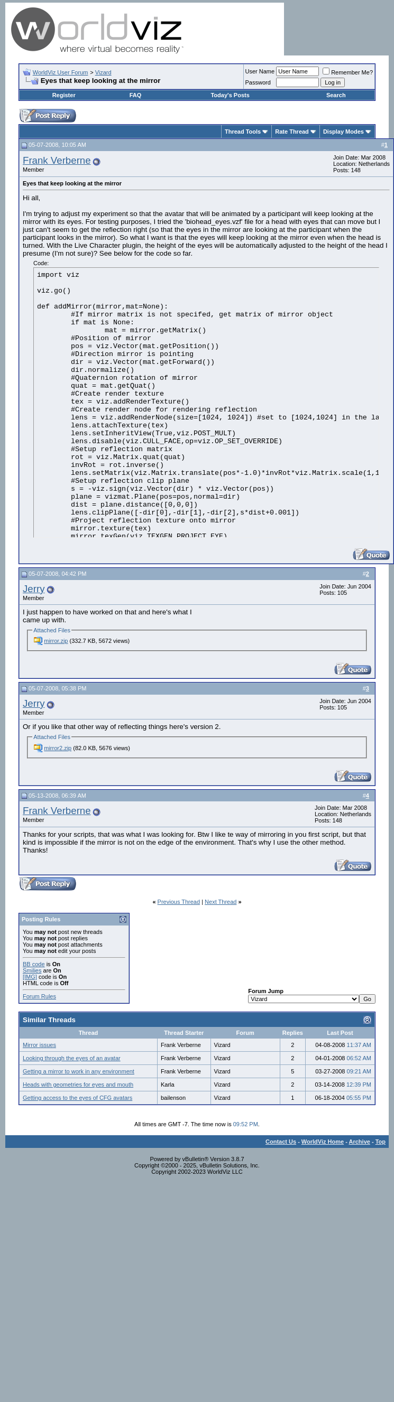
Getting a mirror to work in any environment (78, 1071)
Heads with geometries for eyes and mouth (78, 1084)
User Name (260, 71)
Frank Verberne (57, 160)
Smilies (32, 970)
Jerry (33, 588)
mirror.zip (56, 641)
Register (64, 95)
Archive (359, 1141)
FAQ (136, 95)
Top (380, 1141)
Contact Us (280, 1141)
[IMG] (30, 977)
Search (336, 95)
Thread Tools (243, 131)
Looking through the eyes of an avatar (72, 1058)
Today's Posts (229, 95)
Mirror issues (39, 1045)
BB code (34, 964)
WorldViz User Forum (60, 72)
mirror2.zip (57, 748)
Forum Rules (39, 996)
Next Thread (220, 902)
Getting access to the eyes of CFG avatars (77, 1098)
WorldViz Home (322, 1141)
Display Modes (343, 131)
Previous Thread (179, 902)
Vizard (103, 72)
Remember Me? (348, 72)
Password (258, 82)
